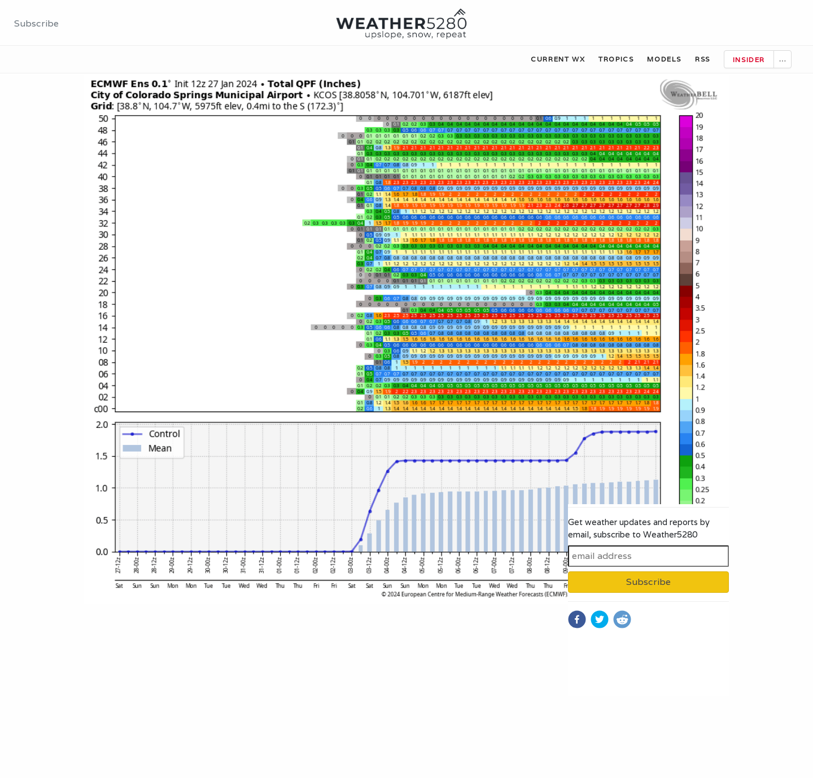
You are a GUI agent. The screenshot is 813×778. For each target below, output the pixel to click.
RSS (702, 59)
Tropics (615, 59)
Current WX (558, 59)
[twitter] (600, 619)
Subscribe (36, 23)
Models (664, 59)
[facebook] (577, 619)
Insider (749, 59)
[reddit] (622, 619)
